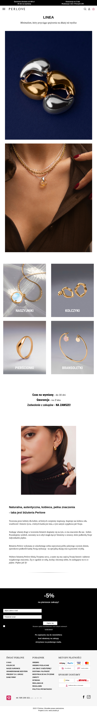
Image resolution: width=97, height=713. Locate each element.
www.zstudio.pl (54, 710)
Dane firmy (11, 677)
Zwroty (35, 677)
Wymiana (36, 680)
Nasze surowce (13, 668)
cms (46, 710)
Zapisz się (50, 623)
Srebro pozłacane (40, 665)
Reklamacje (37, 683)
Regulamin (37, 686)
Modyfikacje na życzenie (43, 674)
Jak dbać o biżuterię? (42, 668)
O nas (8, 662)
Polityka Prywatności (42, 689)
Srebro (35, 662)
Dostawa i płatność (41, 671)
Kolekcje (10, 665)
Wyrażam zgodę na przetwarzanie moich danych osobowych (50, 626)
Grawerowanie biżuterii (17, 671)
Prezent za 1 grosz (14, 674)
